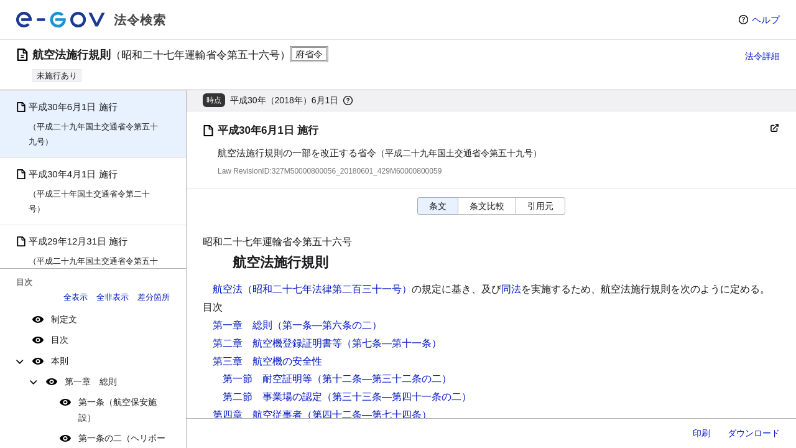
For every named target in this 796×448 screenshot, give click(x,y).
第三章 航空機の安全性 (267, 361)
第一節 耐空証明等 (267, 378)
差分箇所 (153, 297)
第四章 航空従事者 (257, 414)
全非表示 (112, 297)
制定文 (64, 319)
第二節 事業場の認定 (272, 396)
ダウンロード (754, 433)
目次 (59, 340)
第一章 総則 (91, 381)
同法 (511, 289)
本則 (59, 361)
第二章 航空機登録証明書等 (277, 343)
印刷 (701, 433)
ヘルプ (766, 19)
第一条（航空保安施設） (117, 409)
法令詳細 (762, 56)
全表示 (75, 297)
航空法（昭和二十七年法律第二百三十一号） (312, 289)
